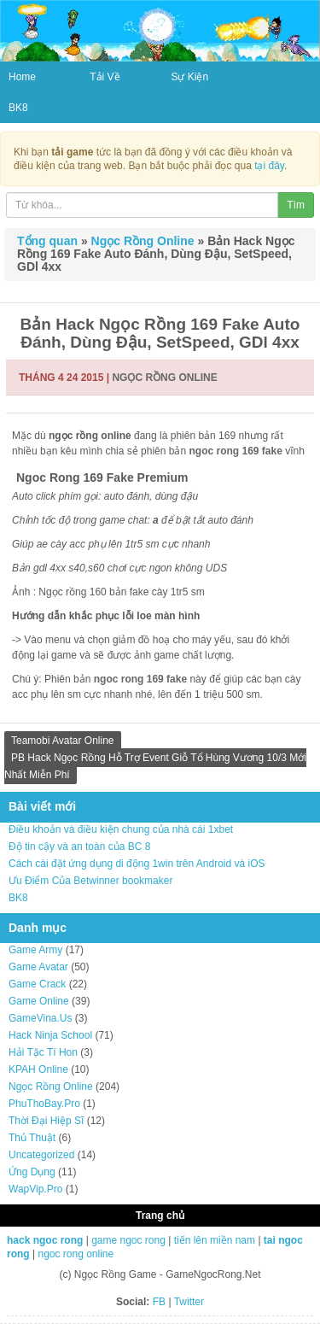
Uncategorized (41, 1155)
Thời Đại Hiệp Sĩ (46, 1121)
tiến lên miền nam (214, 1240)
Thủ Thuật (32, 1138)
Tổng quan (47, 241)
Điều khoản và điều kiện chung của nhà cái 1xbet (121, 829)
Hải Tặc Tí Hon (43, 1052)
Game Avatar (38, 967)
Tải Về (104, 77)
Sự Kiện (189, 77)
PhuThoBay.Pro (44, 1104)
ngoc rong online (75, 1254)
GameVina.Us (40, 1018)
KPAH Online (38, 1069)
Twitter (189, 1302)
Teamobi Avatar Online (62, 741)
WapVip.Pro (35, 1189)
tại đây (269, 166)
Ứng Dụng (32, 1172)
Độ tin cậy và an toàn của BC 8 (79, 846)
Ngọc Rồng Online (143, 241)
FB (159, 1302)
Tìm (296, 205)
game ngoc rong (128, 1240)
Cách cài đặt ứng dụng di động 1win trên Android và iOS (137, 864)
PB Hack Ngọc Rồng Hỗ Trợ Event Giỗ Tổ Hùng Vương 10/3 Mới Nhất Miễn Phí (155, 766)
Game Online (39, 1001)
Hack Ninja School (50, 1035)
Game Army (35, 950)
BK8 (18, 108)
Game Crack (37, 984)
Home (22, 77)
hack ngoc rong (45, 1240)
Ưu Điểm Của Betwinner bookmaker (90, 881)
